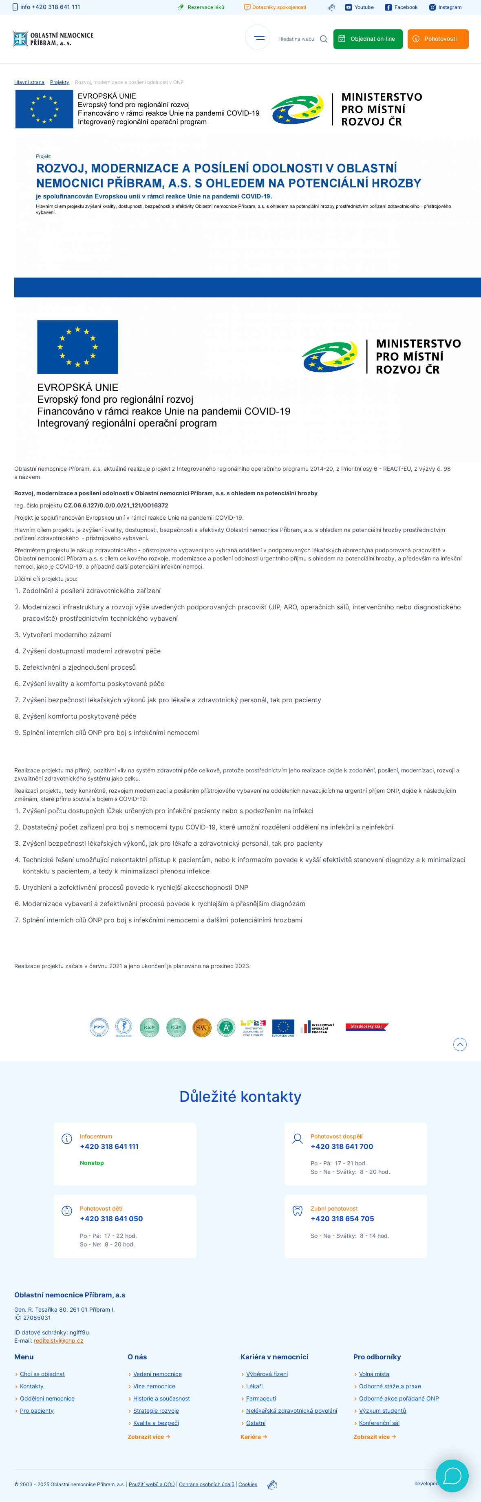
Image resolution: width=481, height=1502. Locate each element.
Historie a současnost (161, 1398)
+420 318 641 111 (109, 1146)
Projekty (59, 82)
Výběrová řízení (267, 1373)
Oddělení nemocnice (47, 1398)
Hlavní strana (29, 82)
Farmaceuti (261, 1398)
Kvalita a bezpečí (156, 1422)
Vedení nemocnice (157, 1373)
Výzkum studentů (382, 1410)
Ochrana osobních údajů (206, 1484)
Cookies (247, 1484)
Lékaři (254, 1386)
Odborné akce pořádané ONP (399, 1398)
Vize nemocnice (154, 1386)
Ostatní (255, 1422)
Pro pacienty (37, 1410)
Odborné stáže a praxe (390, 1386)
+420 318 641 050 (111, 1219)
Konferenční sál (379, 1422)
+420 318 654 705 (342, 1219)
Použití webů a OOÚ (152, 1484)
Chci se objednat (42, 1373)
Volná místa (374, 1373)
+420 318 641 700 (342, 1146)
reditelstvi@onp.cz (59, 1340)
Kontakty (32, 1386)
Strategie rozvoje (156, 1410)
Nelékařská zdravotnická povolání (291, 1410)
